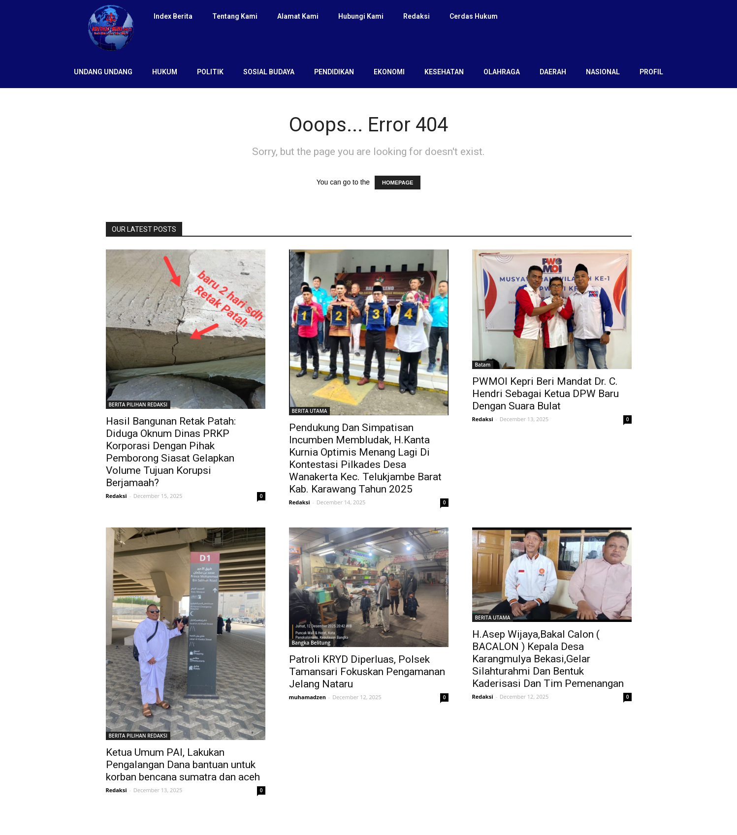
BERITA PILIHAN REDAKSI (138, 404)
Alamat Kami (298, 16)
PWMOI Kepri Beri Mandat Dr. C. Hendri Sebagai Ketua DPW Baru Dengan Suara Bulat (545, 393)
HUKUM (164, 72)
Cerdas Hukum (473, 16)
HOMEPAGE (397, 183)
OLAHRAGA (501, 72)
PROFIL (651, 72)
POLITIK (210, 72)
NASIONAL (603, 72)
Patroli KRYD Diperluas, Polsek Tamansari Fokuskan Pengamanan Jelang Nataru (367, 671)
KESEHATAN (444, 72)
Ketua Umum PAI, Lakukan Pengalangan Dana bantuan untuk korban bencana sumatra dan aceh (183, 764)
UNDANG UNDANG (103, 72)
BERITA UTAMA (309, 410)
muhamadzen (307, 697)
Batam (483, 364)
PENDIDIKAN (334, 72)
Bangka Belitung (311, 642)
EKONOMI (389, 72)
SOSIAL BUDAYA (268, 72)
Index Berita (173, 16)
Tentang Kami (234, 16)
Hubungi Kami (361, 16)
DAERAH (553, 72)
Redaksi (416, 16)
